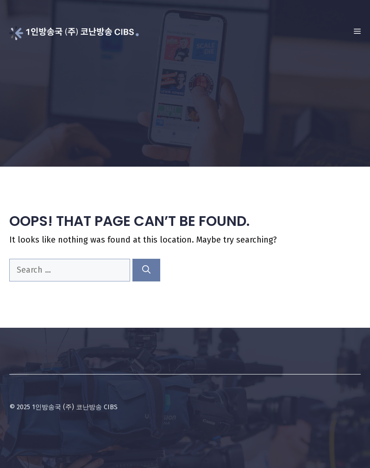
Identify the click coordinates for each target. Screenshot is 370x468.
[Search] (146, 270)
